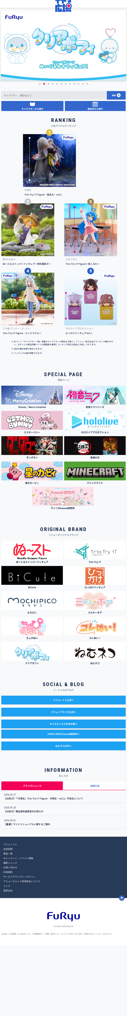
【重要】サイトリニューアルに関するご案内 (27, 895)
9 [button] (74, 154)
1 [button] (40, 154)
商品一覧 (8, 924)
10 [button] (78, 154)
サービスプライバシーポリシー (19, 947)
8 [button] (70, 154)
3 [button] (48, 154)
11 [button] (83, 154)
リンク (6, 956)
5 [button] (57, 154)
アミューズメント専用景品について (21, 952)
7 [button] (65, 154)
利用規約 (8, 942)
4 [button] (53, 154)
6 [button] (61, 154)
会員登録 (8, 919)
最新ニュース (10, 933)
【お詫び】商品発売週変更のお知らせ (23, 882)
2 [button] (44, 154)
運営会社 (8, 961)
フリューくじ (10, 915)
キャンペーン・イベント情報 (18, 929)
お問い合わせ (10, 938)
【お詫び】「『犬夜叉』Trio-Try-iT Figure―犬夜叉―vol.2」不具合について (43, 869)
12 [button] (87, 154)
